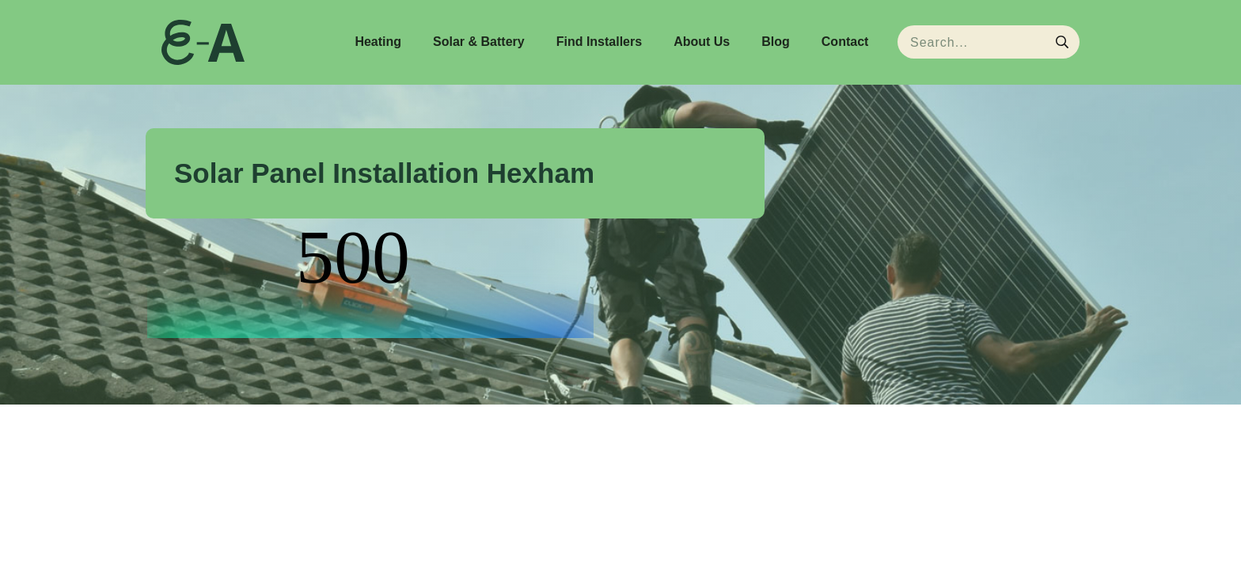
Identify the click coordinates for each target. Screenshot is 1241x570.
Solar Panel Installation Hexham (384, 173)
